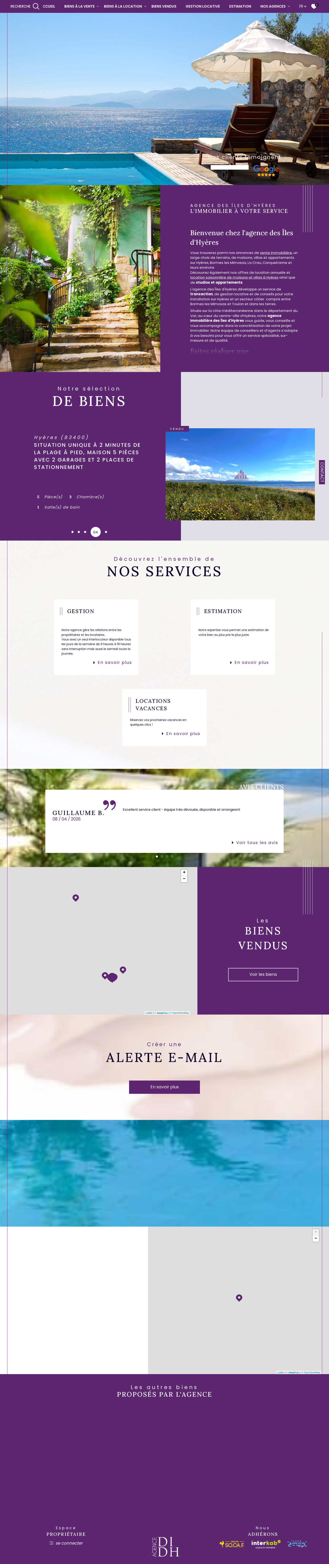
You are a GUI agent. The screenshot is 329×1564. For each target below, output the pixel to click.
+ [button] (184, 873)
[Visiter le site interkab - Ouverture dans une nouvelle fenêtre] (266, 1544)
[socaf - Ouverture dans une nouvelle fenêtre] (231, 1544)
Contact (322, 472)
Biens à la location (123, 6)
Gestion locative (203, 6)
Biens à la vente (79, 6)
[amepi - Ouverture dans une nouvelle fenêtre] (297, 1544)
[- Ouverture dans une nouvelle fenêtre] (266, 175)
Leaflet (149, 1013)
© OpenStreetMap (179, 1013)
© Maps (161, 1013)
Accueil (47, 6)
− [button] (184, 879)
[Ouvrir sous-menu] (98, 6)
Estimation (240, 6)
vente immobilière (276, 252)
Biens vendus (163, 6)
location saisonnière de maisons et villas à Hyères (234, 277)
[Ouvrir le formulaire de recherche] (25, 6)
